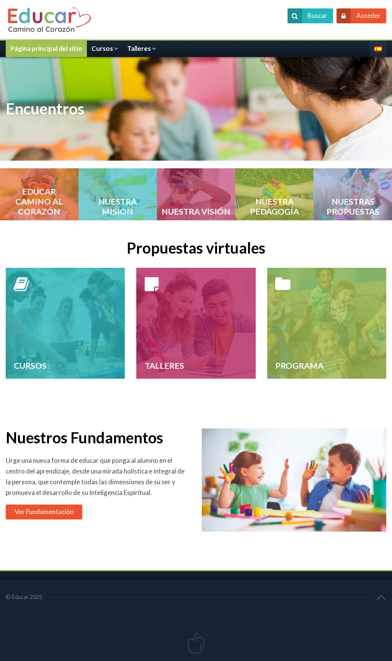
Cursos (102, 48)
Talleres (139, 48)
